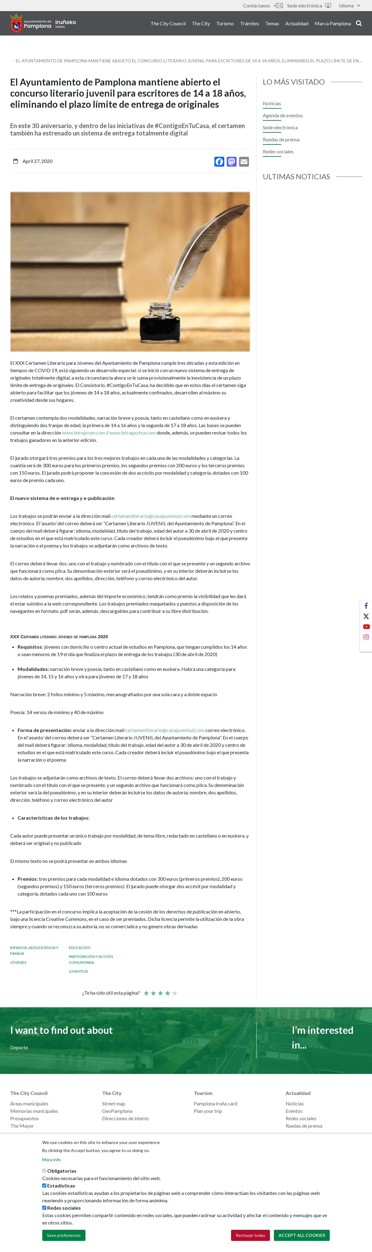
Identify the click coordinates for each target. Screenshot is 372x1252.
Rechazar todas (250, 1235)
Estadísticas (61, 1186)
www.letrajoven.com (83, 432)
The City (201, 24)
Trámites (249, 24)
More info (51, 1160)
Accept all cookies (302, 1235)
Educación (79, 947)
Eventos (294, 1111)
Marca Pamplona (333, 24)
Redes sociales (278, 151)
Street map (113, 1103)
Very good (174, 990)
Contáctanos (263, 5)
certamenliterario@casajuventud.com (151, 516)
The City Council (168, 24)
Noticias (272, 103)
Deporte (19, 1047)
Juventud (78, 971)
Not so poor (153, 990)
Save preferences (64, 1235)
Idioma (349, 5)
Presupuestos (24, 1118)
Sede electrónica (309, 5)
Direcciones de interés (125, 1118)
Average (160, 990)
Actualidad (296, 24)
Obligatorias (61, 1171)
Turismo (225, 24)
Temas (272, 24)
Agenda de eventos (283, 115)
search (359, 24)
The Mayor (22, 1126)
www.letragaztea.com (132, 432)
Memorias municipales (34, 1111)
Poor (146, 990)
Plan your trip (208, 1111)
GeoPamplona (117, 1111)
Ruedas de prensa (281, 139)
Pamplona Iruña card (215, 1103)
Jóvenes (18, 962)
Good (167, 990)
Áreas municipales (29, 1103)
